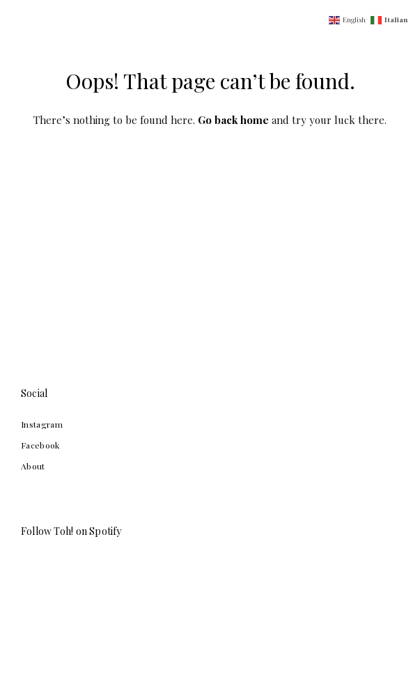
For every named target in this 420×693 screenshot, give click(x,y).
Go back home (233, 120)
